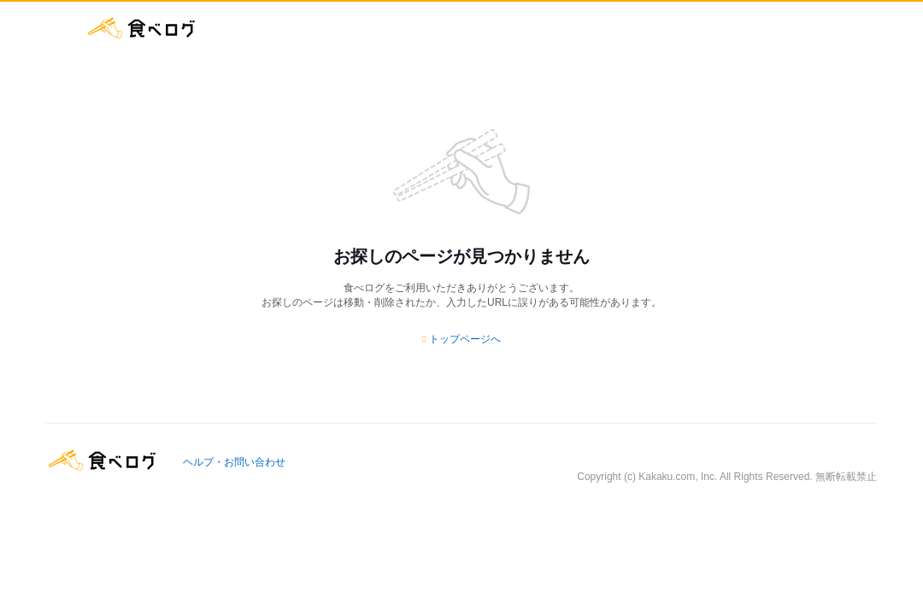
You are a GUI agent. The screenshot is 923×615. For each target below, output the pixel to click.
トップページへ (465, 339)
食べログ (141, 28)
